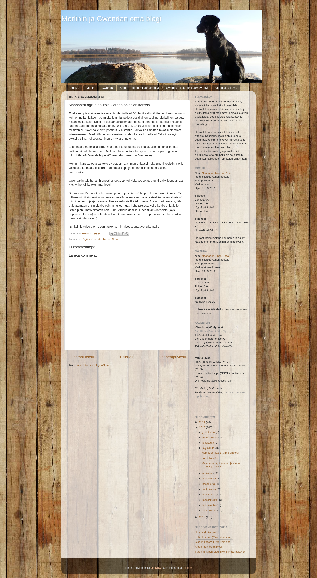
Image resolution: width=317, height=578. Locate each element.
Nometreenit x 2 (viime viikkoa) (220, 452)
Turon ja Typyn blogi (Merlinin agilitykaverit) (221, 551)
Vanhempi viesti (172, 357)
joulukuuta (209, 432)
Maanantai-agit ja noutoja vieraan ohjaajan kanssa (222, 465)
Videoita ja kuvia (226, 87)
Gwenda (107, 87)
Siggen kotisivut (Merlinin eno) (213, 541)
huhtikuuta (209, 494)
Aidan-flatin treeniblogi (208, 546)
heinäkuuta (209, 478)
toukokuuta (209, 489)
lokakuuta (208, 442)
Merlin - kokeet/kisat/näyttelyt (139, 87)
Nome (115, 239)
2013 (202, 427)
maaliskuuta (210, 499)
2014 (202, 422)
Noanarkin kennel (205, 532)
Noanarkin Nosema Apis (216, 173)
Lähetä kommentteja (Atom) (93, 365)
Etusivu (74, 87)
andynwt (156, 567)
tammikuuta (209, 510)
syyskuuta (208, 448)
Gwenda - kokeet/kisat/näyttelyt (187, 87)
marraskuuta (210, 437)
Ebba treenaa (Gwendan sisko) (213, 537)
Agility (86, 239)
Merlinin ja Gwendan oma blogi (111, 19)
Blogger (187, 567)
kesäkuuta (209, 483)
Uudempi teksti (81, 357)
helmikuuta (209, 505)
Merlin (90, 87)
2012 (202, 517)
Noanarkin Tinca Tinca (215, 255)
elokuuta (207, 473)
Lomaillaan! (209, 458)
